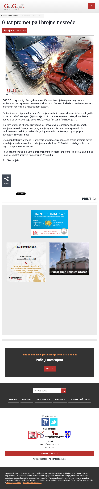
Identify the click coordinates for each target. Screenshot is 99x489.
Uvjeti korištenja (80, 399)
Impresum (60, 399)
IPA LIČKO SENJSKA (49, 444)
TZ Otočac (49, 447)
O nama (13, 399)
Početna (4, 16)
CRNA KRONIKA (13, 16)
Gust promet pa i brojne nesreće (31, 16)
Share (6, 180)
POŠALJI (49, 369)
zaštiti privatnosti (13, 482)
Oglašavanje (43, 399)
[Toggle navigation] (91, 6)
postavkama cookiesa (32, 482)
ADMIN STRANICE (49, 453)
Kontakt (26, 399)
